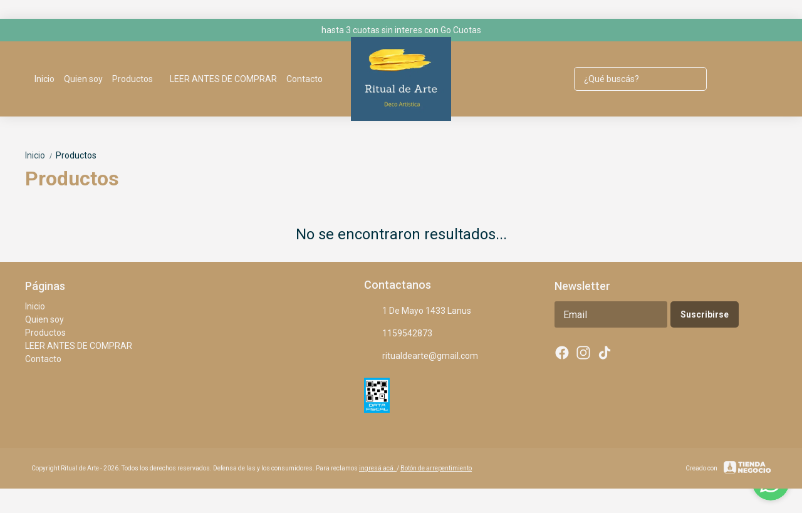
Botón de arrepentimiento (436, 468)
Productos (138, 79)
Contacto (304, 79)
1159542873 (398, 333)
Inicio (44, 79)
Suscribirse (704, 314)
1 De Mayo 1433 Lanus (417, 311)
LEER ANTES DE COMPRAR (223, 79)
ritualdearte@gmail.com (421, 356)
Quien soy (83, 79)
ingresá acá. (378, 468)
